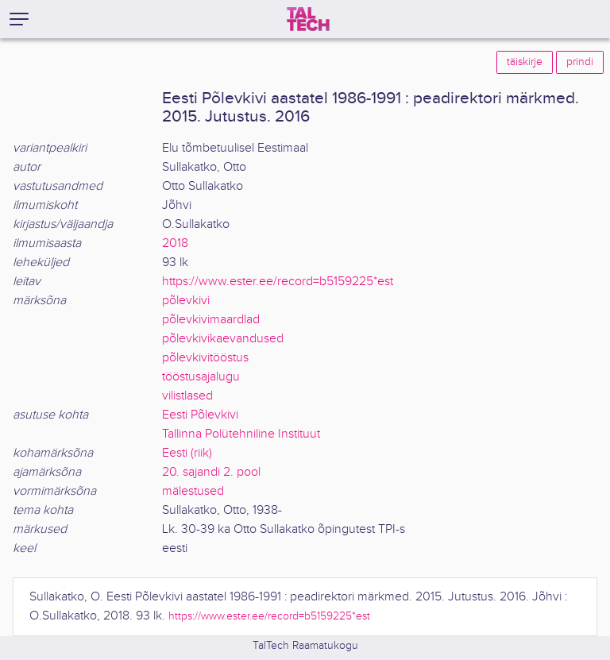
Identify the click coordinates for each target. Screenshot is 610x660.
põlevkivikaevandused (223, 338)
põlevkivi (186, 300)
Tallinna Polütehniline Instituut (241, 434)
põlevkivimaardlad (211, 319)
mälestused (193, 491)
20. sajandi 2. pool (211, 472)
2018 (175, 243)
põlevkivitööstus (205, 357)
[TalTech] (308, 19)
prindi (579, 62)
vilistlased (187, 395)
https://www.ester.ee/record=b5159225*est (277, 281)
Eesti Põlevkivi (200, 415)
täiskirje (524, 62)
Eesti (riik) (187, 453)
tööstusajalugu (201, 376)
